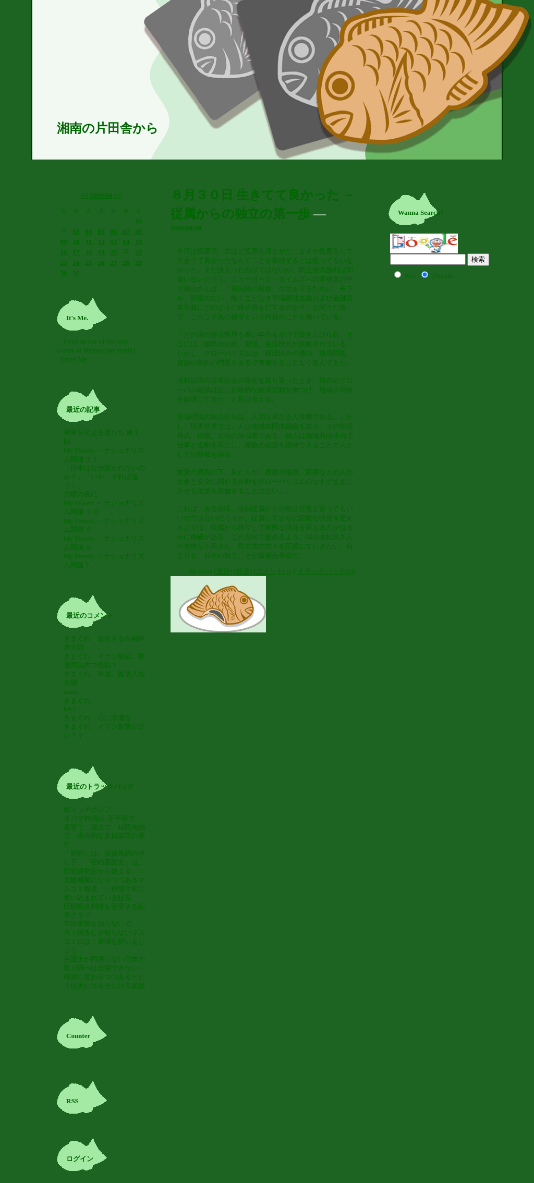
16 (63, 252)
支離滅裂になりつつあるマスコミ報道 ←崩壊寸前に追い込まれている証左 (104, 888)
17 (76, 252)
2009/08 (101, 195)
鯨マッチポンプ (87, 809)
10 (76, 242)
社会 (243, 571)
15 (139, 242)
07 (126, 231)
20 (114, 252)
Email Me (72, 359)
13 (114, 242)
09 (63, 242)
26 (101, 262)
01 (139, 221)
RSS (72, 1101)
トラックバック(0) (325, 571)
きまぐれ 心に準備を (97, 718)
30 (63, 273)
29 (139, 262)
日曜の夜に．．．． (94, 494)
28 (126, 262)
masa (71, 692)
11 (89, 242)
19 (101, 252)
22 (139, 252)
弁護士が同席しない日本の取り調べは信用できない (104, 963)
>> (118, 195)
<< (85, 195)
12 (101, 242)
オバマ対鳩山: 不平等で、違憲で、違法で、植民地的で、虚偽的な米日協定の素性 (104, 831)
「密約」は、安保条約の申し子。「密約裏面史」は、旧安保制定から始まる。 (104, 862)
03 (76, 231)
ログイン (79, 1159)
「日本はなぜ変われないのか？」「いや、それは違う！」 (104, 477)
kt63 (70, 709)
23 (63, 262)
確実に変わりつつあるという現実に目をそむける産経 (104, 981)
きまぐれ (81, 700)
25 (89, 262)
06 (114, 231)
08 (139, 231)
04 (89, 231)
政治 (223, 571)
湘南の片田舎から (108, 128)
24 (76, 262)
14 (126, 242)
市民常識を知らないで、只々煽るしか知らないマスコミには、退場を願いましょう (104, 937)
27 (114, 262)
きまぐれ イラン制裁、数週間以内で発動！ (104, 660)
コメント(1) (273, 571)
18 (89, 252)
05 (101, 231)
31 (76, 273)
